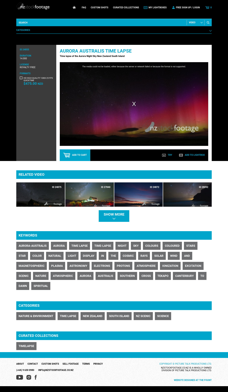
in (102, 256)
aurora (59, 245)
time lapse (79, 245)
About (20, 364)
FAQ (84, 7)
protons (123, 266)
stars (190, 245)
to (202, 276)
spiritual (41, 286)
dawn (23, 286)
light (72, 256)
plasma (57, 266)
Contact (32, 364)
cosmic (128, 256)
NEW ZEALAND (92, 316)
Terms (86, 364)
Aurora (85, 276)
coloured (172, 245)
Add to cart (75, 155)
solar (158, 256)
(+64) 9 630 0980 (25, 370)
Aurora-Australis (33, 245)
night (122, 245)
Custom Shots (99, 7)
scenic (24, 276)
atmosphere (146, 266)
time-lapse (102, 245)
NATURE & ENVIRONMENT (36, 316)
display (88, 256)
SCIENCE (163, 316)
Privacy (98, 364)
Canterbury (184, 276)
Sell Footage (71, 364)
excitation (193, 266)
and (187, 256)
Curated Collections (126, 7)
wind (173, 256)
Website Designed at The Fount (193, 380)
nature (40, 276)
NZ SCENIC (143, 316)
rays (144, 256)
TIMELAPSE (26, 346)
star (22, 256)
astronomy (78, 266)
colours (151, 245)
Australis (105, 276)
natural (54, 256)
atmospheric (63, 276)
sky (136, 245)
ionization (170, 266)
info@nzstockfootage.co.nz (56, 370)
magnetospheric (31, 266)
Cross (146, 276)
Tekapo (163, 276)
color (37, 256)
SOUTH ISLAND (119, 316)
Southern (127, 276)
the (113, 256)
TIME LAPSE (68, 316)
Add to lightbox (192, 155)
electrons (102, 266)
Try (167, 155)
